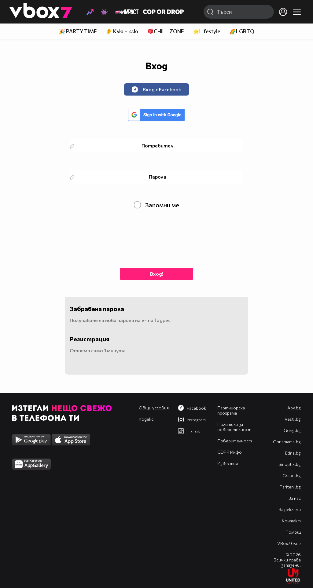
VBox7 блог (289, 543)
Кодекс (146, 419)
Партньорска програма (231, 410)
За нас (295, 498)
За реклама (290, 509)
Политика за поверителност (234, 427)
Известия (227, 463)
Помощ (293, 532)
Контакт (291, 520)
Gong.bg (292, 430)
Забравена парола (97, 308)
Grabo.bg (291, 475)
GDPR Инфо (229, 452)
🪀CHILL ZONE (165, 31)
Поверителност (234, 440)
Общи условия (154, 407)
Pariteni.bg (290, 486)
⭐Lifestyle (206, 31)
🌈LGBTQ (242, 31)
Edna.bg (293, 453)
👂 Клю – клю (122, 31)
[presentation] (156, 237)
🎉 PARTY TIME (78, 31)
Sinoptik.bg (289, 464)
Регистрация (89, 339)
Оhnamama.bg (287, 441)
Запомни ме (156, 205)
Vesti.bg (293, 419)
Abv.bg (294, 407)
